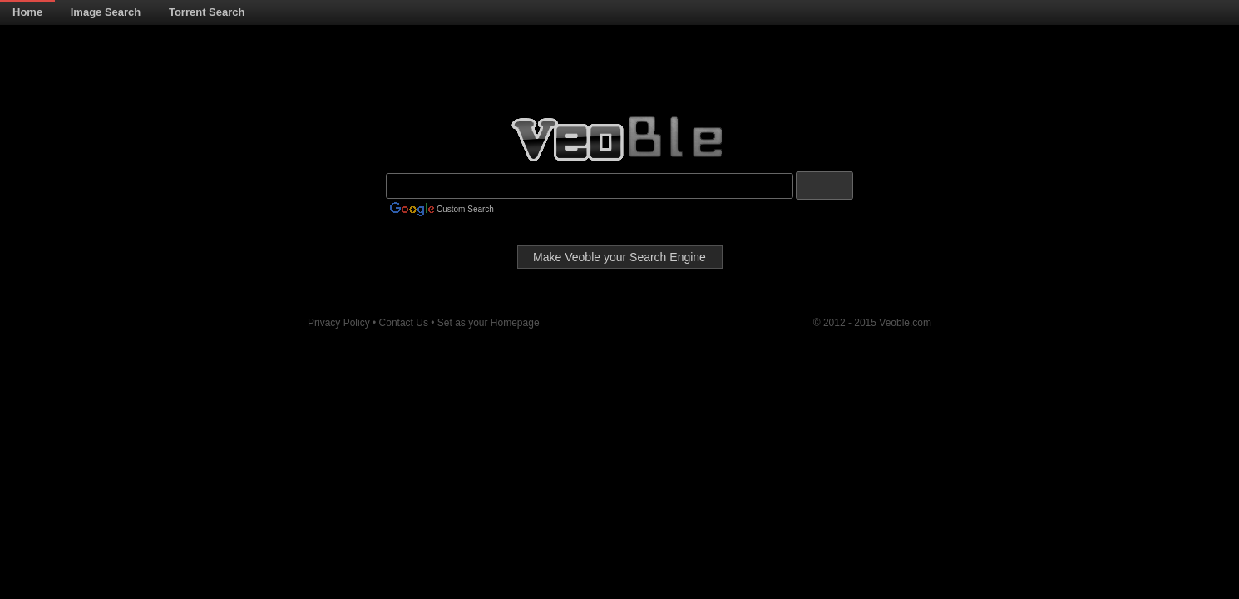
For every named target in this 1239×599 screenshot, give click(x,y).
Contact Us (405, 323)
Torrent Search (207, 12)
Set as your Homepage (488, 323)
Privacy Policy (340, 323)
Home (27, 12)
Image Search (106, 12)
